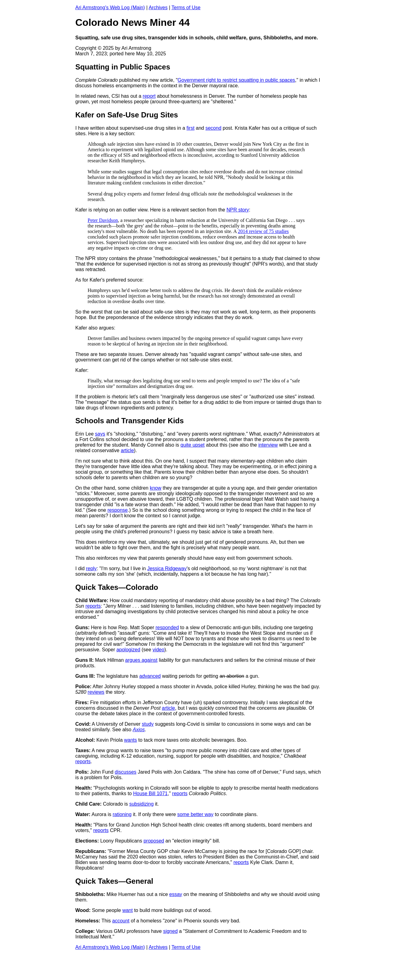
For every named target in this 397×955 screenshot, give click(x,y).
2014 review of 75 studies (263, 231)
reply (91, 568)
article (127, 450)
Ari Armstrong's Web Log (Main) (110, 7)
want (127, 910)
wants (130, 740)
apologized (128, 649)
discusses (125, 772)
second (213, 128)
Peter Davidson (103, 220)
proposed (154, 840)
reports (93, 606)
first (191, 128)
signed (170, 931)
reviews (96, 692)
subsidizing (141, 804)
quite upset (192, 445)
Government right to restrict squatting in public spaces (236, 80)
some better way (195, 814)
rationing (122, 814)
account (120, 920)
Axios (139, 729)
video (158, 649)
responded (167, 627)
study (148, 724)
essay (175, 894)
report (149, 96)
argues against (141, 660)
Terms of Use (186, 7)
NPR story (237, 209)
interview (268, 445)
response (117, 510)
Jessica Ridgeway (167, 568)
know (155, 488)
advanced (149, 676)
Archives (158, 7)
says (100, 433)
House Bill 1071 (150, 793)
